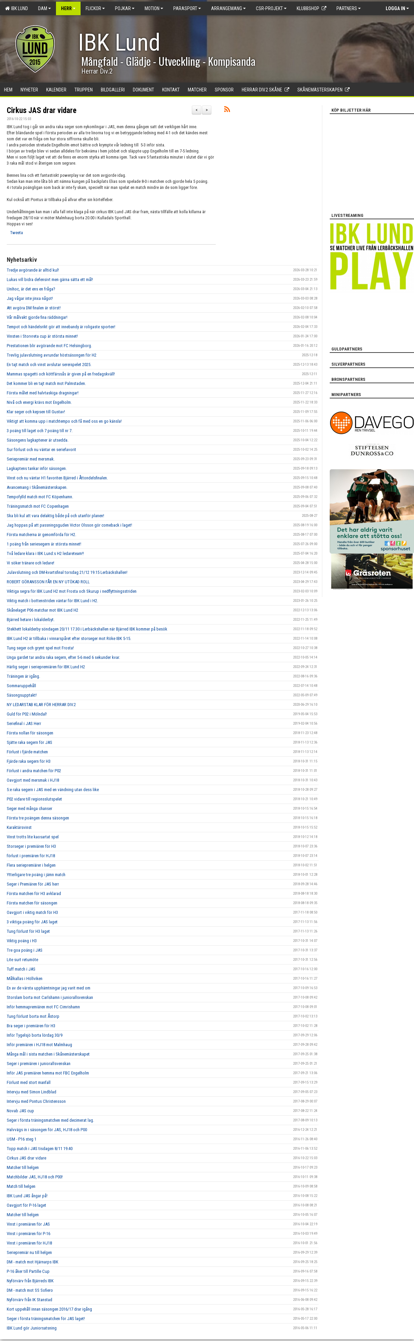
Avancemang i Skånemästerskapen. (37, 487)
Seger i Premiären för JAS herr (33, 884)
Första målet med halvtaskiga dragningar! (43, 392)
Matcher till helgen (23, 1167)
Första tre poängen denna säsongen (38, 817)
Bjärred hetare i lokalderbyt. (31, 619)
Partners (348, 8)
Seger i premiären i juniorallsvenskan (38, 1063)
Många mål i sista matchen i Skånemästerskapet (48, 1054)
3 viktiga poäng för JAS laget (32, 921)
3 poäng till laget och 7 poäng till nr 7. (39, 430)
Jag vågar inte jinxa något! (30, 298)
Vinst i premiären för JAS (28, 1224)
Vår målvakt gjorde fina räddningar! (37, 317)
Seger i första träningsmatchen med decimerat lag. (50, 1120)
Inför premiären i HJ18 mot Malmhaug (39, 1044)
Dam (44, 8)
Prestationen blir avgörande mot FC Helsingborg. (49, 345)
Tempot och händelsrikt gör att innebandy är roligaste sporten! (61, 326)
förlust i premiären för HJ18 (31, 855)
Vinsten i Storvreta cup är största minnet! (42, 336)
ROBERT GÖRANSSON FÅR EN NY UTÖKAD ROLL (48, 581)
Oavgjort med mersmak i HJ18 (33, 780)
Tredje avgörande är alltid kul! (33, 270)
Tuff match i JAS (21, 969)
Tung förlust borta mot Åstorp (33, 1016)
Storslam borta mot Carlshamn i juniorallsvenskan (50, 997)
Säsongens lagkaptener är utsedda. (37, 440)
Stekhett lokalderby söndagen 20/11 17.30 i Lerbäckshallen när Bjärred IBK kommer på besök (87, 629)
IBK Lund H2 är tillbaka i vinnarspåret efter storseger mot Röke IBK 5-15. (69, 638)
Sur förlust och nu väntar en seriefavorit (41, 449)
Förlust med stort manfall (29, 1082)
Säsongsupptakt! (22, 695)
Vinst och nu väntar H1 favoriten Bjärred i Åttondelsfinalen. (57, 477)
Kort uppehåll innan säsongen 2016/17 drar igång (49, 1309)
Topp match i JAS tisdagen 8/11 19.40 (39, 1148)
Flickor (95, 8)
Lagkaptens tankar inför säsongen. (37, 468)
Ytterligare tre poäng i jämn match (36, 874)
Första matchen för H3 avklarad (34, 893)
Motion (154, 8)
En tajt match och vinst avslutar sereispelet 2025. (49, 364)
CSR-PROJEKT (271, 8)
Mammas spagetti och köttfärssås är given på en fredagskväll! (61, 373)
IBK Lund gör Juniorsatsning (32, 1328)
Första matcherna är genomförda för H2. (41, 534)
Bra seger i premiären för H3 (31, 1025)
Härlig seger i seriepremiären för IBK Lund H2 (46, 666)
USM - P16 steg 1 (21, 1139)
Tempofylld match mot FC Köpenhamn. (40, 496)
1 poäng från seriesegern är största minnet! (44, 544)
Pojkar (125, 8)
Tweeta (16, 232)
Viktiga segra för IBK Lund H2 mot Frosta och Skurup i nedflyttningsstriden (72, 591)
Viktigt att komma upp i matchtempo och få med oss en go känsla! (64, 421)
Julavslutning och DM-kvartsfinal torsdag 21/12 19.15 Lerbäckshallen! (67, 572)
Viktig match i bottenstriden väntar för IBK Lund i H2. (52, 600)
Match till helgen (21, 1186)
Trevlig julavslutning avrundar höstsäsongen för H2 (51, 355)
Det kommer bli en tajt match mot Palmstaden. (46, 383)
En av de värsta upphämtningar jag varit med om (48, 987)
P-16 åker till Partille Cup (28, 1271)
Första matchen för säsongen (32, 902)
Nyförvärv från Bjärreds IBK (30, 1280)
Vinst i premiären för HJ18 (29, 1243)
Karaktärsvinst (19, 827)
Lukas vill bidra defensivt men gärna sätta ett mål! (50, 279)
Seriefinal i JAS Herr (24, 723)
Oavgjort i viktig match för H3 (32, 912)
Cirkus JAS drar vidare (42, 110)
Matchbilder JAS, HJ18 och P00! (35, 1176)
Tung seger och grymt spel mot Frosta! (40, 647)
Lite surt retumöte (22, 959)
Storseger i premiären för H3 (31, 846)
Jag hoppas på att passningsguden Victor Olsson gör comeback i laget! (69, 525)
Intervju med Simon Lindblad (31, 1091)
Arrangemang (228, 8)
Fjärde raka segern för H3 (29, 761)
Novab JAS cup (20, 1110)
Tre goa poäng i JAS (24, 950)
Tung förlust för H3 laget (28, 931)
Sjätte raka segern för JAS (29, 742)
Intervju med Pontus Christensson (36, 1101)
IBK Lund (16, 8)
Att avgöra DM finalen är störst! (34, 307)
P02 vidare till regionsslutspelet (34, 799)
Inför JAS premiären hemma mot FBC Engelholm (48, 1072)
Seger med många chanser (29, 808)
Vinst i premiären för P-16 (28, 1233)
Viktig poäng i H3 (22, 940)
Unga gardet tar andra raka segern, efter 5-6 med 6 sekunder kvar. (63, 657)
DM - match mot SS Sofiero (30, 1290)
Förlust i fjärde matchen (27, 751)
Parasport (187, 8)
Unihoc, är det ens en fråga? (31, 288)
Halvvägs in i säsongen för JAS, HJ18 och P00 (47, 1129)
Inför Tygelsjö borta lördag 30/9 (34, 1035)
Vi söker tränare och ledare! (30, 562)
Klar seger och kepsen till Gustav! (36, 411)
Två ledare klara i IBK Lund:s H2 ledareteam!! (45, 553)
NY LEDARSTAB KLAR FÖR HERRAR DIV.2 (41, 704)
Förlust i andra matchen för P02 (34, 770)
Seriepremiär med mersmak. (31, 459)
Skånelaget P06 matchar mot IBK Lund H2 (42, 610)
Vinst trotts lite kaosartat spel (33, 836)
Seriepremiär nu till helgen (29, 1252)
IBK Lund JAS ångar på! (27, 1195)
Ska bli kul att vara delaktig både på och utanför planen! (55, 515)
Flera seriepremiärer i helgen (31, 865)
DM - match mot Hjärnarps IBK (32, 1261)
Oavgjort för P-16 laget (26, 1205)
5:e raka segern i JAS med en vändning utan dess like (53, 789)
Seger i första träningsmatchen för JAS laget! (46, 1318)
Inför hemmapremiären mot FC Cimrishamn (43, 1006)
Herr (68, 8)
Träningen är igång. (23, 676)
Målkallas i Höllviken (24, 978)
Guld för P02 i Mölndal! (27, 714)
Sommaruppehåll (21, 685)
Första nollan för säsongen (30, 732)
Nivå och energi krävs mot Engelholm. (39, 402)
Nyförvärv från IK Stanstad (29, 1299)
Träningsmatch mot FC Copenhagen (38, 506)
